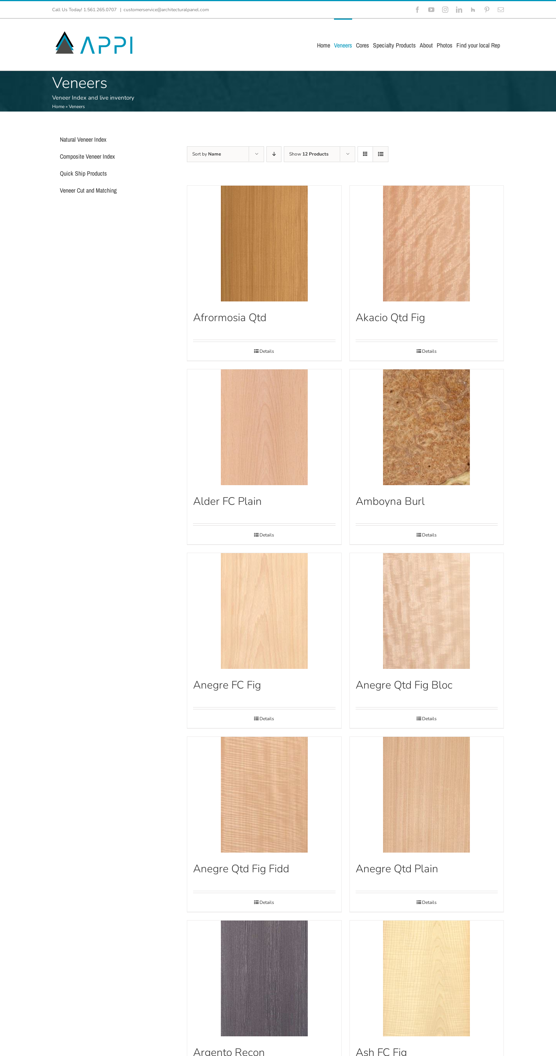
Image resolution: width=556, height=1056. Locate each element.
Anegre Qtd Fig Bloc (404, 685)
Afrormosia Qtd (229, 317)
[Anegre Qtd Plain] (426, 795)
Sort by (206, 154)
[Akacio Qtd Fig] (426, 243)
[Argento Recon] (264, 978)
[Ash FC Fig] (426, 978)
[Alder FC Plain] (264, 427)
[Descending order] (273, 154)
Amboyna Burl (390, 501)
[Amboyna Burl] (426, 427)
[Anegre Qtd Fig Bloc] (426, 611)
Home (58, 106)
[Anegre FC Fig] (264, 611)
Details (266, 351)
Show (309, 154)
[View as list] (380, 154)
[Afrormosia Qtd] (264, 243)
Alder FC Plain (227, 501)
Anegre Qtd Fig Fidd (241, 868)
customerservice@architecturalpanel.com (166, 10)
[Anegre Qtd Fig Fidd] (264, 795)
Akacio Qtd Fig (390, 317)
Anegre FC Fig (227, 685)
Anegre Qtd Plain (397, 868)
